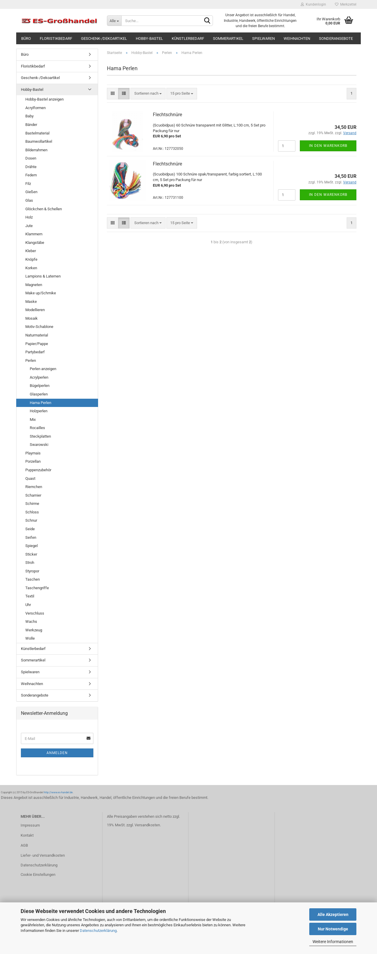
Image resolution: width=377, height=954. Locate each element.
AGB (24, 845)
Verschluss (34, 613)
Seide (30, 529)
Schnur (31, 520)
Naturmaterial (36, 335)
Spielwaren (263, 38)
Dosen (30, 158)
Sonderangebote (336, 38)
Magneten (33, 285)
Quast (30, 478)
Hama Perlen (40, 402)
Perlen (30, 360)
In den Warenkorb (328, 146)
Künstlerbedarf (188, 38)
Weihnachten (297, 38)
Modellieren (35, 310)
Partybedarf (35, 352)
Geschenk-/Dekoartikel (104, 38)
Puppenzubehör (38, 470)
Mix (33, 419)
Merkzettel (345, 4)
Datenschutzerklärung (98, 930)
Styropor (32, 571)
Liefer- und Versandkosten (43, 855)
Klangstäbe (34, 242)
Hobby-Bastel (149, 38)
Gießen (31, 192)
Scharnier (33, 495)
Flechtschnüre (167, 114)
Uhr (28, 604)
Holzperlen (38, 411)
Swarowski (39, 444)
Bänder (31, 124)
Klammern (33, 234)
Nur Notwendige (333, 929)
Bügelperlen (39, 385)
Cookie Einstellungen (38, 874)
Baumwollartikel (38, 141)
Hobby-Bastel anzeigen (44, 99)
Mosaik (31, 318)
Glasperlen (39, 394)
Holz (29, 217)
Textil (29, 596)
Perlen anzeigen (43, 369)
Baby (29, 116)
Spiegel (31, 545)
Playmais (33, 453)
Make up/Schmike (40, 293)
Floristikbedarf (56, 38)
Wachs (31, 621)
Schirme (32, 503)
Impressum (30, 825)
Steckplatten (40, 436)
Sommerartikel (228, 38)
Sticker (31, 554)
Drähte (31, 167)
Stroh (29, 562)
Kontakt (27, 835)
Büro (26, 38)
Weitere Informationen (332, 941)
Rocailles (37, 428)
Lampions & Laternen (43, 276)
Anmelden (57, 753)
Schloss (32, 512)
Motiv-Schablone (39, 326)
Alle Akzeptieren (333, 914)
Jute (29, 226)
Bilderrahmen (36, 150)
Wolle (30, 638)
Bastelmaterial (37, 133)
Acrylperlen (39, 377)
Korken (31, 268)
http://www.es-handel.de (58, 792)
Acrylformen (35, 108)
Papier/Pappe (36, 343)
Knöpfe (31, 259)
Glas (29, 200)
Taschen (32, 579)
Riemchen (33, 487)
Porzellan (33, 461)
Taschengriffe (37, 588)
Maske (31, 301)
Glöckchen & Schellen (43, 209)
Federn (31, 175)
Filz (28, 183)
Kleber (30, 251)
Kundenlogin (313, 4)
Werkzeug (33, 630)
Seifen (30, 537)
